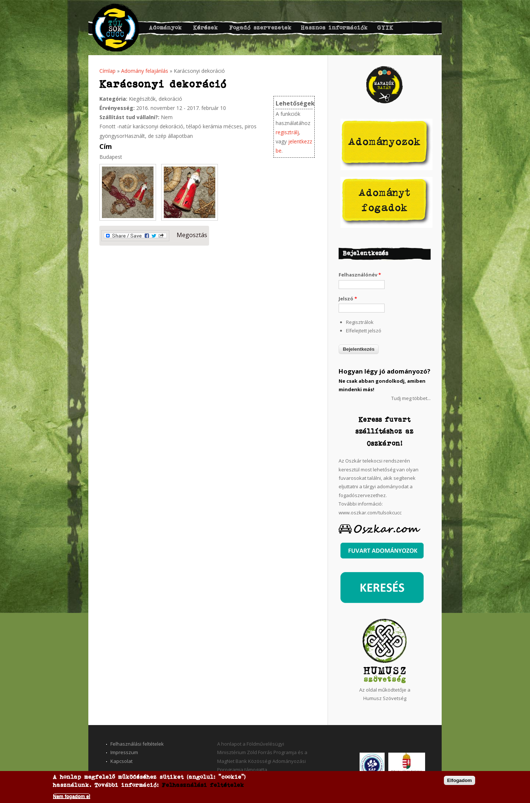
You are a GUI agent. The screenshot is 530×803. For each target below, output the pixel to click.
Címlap (107, 70)
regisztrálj (287, 132)
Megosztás (154, 235)
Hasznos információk (334, 27)
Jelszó (348, 298)
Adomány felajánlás (144, 70)
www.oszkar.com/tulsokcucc (370, 512)
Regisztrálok (360, 322)
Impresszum (124, 752)
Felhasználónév (360, 274)
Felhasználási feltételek (137, 743)
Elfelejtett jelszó (363, 330)
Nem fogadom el (71, 796)
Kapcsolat (121, 761)
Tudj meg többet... (411, 398)
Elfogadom (459, 780)
